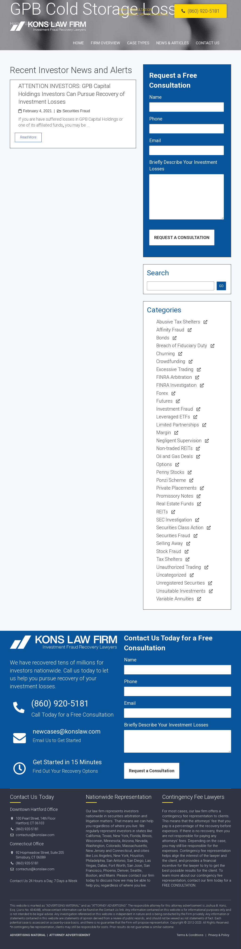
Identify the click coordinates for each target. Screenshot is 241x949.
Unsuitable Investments (180, 591)
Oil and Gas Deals (174, 456)
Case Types (138, 43)
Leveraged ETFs (173, 417)
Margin (163, 432)
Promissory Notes (174, 496)
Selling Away (169, 543)
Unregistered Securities (180, 583)
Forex (162, 393)
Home (78, 43)
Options (164, 464)
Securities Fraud (76, 111)
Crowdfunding (170, 361)
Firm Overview (105, 43)
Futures (164, 401)
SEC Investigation (174, 520)
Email (155, 140)
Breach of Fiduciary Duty (181, 345)
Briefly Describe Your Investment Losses (183, 165)
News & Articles (172, 43)
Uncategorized (171, 575)
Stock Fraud (168, 551)
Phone (155, 119)
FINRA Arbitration (174, 377)
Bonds (162, 338)
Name (155, 97)
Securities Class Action (179, 527)
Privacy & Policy (218, 935)
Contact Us (207, 43)
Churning (165, 353)
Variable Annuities (175, 599)
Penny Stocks (170, 472)
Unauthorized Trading (178, 567)
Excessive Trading (174, 369)
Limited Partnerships (177, 425)
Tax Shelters (169, 559)
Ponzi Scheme (171, 480)
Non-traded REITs (174, 448)
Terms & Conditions (190, 935)
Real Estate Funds (175, 504)
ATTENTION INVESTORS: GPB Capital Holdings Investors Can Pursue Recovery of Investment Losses (71, 94)
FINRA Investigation (176, 385)
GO (221, 286)
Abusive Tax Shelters (178, 322)
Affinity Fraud (170, 330)
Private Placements (176, 488)
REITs (162, 512)
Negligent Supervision (178, 440)
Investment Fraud (174, 409)
